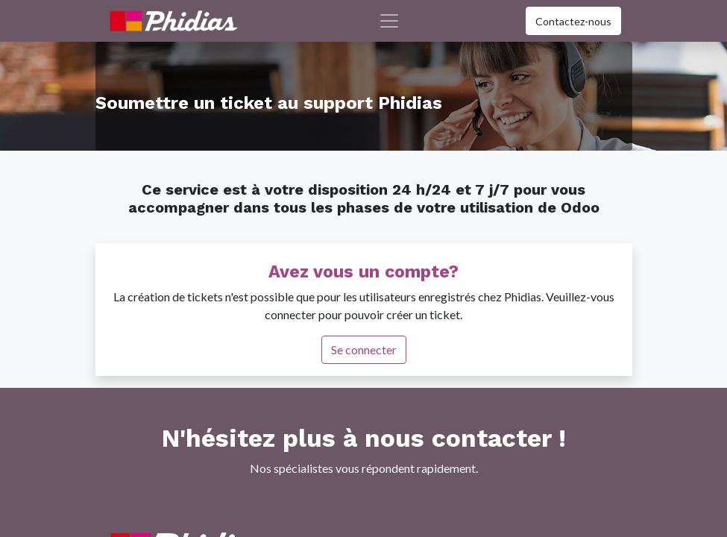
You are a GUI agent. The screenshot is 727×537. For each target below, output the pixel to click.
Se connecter (364, 349)
